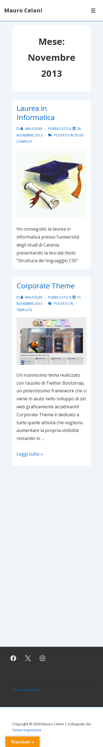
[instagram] (42, 658)
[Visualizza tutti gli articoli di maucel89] (32, 128)
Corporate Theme (45, 286)
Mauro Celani (23, 10)
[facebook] (13, 658)
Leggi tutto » (29, 454)
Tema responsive (26, 689)
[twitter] (28, 658)
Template (24, 310)
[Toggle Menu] (93, 11)
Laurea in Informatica (35, 112)
